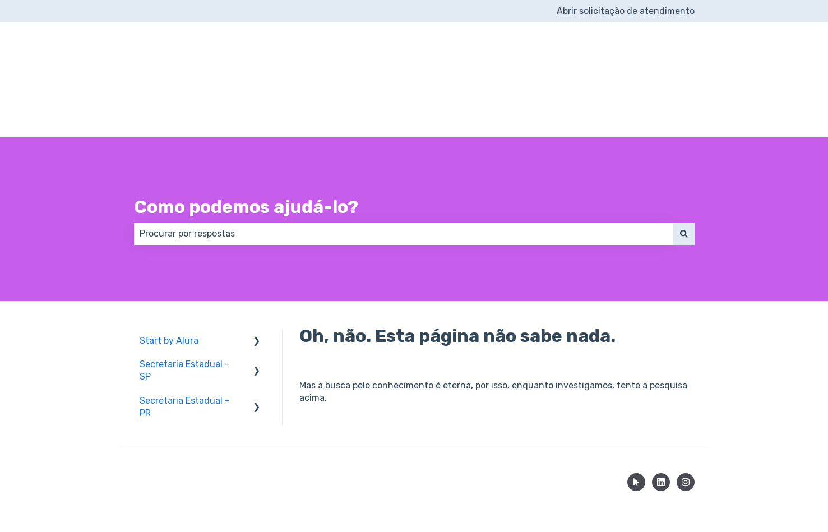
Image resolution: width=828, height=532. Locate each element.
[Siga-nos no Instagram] (686, 442)
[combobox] (403, 193)
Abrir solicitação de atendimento (626, 11)
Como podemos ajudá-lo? (246, 166)
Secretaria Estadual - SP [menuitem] (184, 329)
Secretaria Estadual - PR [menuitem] (184, 366)
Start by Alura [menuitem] (169, 300)
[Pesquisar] (684, 193)
